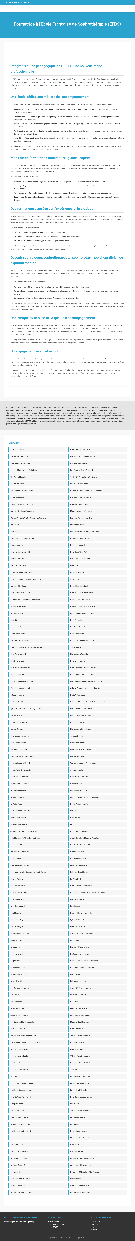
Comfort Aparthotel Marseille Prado (83, 457)
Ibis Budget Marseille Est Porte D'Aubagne (86, 681)
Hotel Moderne (16, 1002)
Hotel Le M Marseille (78, 545)
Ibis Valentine (75, 811)
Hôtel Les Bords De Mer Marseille (22, 538)
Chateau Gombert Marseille (20, 763)
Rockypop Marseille (17, 1186)
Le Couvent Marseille (18, 790)
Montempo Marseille (18, 968)
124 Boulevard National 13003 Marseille (25, 1042)
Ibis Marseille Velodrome (19, 852)
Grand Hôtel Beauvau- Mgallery (81, 497)
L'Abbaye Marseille (77, 1042)
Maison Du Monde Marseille (20, 688)
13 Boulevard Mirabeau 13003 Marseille (25, 600)
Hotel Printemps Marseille (20, 1179)
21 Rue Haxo (75, 579)
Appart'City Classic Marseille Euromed (84, 933)
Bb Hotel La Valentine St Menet (22, 1083)
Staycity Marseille (17, 559)
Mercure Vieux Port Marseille (81, 511)
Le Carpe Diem (15, 947)
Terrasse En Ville (76, 736)
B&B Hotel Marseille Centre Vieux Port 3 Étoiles (28, 872)
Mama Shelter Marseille (79, 484)
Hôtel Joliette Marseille (79, 777)
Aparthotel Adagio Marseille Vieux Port (84, 838)
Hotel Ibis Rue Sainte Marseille (81, 593)
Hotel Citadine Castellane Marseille (83, 668)
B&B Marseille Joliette (78, 981)
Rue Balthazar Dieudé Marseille (22, 1022)
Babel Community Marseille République (25, 838)
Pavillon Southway (77, 756)
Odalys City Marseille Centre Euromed (84, 477)
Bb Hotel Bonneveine (18, 858)
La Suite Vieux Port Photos (80, 1083)
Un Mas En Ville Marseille (19, 1070)
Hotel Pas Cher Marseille (19, 640)
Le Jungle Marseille (77, 1117)
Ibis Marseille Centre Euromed (81, 470)
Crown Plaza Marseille (18, 497)
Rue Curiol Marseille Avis (79, 947)
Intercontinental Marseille (20, 627)
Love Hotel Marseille (18, 906)
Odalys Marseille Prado (19, 1056)
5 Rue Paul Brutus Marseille (80, 1186)
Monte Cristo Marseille (18, 818)
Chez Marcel (75, 818)
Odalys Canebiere (17, 1138)
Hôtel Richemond (16, 1145)
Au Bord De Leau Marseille (80, 1192)
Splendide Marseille (77, 920)
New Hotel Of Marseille (19, 777)
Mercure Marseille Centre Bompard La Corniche (28, 518)
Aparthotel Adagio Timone (80, 504)
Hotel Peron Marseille (18, 654)
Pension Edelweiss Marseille (81, 913)
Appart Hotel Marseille (18, 722)
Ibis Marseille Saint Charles (20, 457)
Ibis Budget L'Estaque (18, 586)
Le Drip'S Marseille (17, 797)
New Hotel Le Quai (17, 661)
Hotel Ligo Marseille (77, 1029)
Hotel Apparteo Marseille (19, 1152)
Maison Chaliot (76, 974)
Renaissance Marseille (78, 865)
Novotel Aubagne (16, 545)
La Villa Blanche (76, 879)
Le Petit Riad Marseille (78, 1090)
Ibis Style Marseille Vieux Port (81, 518)
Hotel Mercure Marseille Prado (21, 491)
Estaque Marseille (17, 695)
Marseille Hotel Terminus (79, 1022)
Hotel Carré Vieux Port (78, 552)
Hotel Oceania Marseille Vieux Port (83, 640)
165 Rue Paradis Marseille (80, 1036)
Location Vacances (77, 572)
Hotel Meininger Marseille (20, 463)
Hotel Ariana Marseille (78, 1131)
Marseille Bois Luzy (77, 927)
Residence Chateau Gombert (21, 1090)
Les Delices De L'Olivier (19, 1158)
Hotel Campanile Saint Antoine (81, 675)
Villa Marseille (75, 647)
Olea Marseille (15, 913)
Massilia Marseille (77, 899)
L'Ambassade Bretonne (79, 831)
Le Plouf (73, 824)
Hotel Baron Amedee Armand (81, 1097)
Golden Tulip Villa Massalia (20, 770)
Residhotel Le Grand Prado (80, 559)
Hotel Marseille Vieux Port (20, 593)
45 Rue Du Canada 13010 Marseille (23, 831)
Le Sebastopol (75, 906)
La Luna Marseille (17, 675)
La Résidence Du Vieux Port (20, 784)
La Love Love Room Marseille (21, 1192)
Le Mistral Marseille (17, 886)
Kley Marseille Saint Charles (80, 729)
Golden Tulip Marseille (78, 463)
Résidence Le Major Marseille (21, 1131)
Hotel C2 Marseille (77, 634)
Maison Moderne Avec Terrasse (82, 709)
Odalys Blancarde (17, 954)
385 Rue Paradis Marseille (80, 1111)
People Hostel (15, 961)
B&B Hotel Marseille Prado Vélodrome (84, 797)
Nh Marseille (15, 532)
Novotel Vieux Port (17, 484)
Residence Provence (18, 1063)
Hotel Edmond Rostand (79, 586)
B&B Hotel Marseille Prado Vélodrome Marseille (88, 702)
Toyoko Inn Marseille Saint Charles (83, 763)
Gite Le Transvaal (76, 1152)
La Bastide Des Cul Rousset (20, 1124)
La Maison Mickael (17, 1008)
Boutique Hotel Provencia (79, 954)
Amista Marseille (76, 770)
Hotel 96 (13, 620)
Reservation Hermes (78, 743)
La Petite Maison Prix (18, 804)
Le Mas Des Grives (17, 981)
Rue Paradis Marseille (18, 750)
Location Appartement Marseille (82, 613)
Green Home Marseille (78, 858)
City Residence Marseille (19, 988)
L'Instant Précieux (17, 899)
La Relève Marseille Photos (20, 668)
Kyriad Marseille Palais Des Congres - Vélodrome (28, 709)
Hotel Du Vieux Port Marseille (21, 1097)
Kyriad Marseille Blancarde (20, 566)
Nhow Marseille (76, 620)
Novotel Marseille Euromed (80, 538)
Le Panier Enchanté (17, 1165)
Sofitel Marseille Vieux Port (80, 450)
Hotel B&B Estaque (17, 920)
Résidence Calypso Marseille (81, 1015)
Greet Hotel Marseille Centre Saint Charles (26, 647)
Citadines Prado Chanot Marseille (82, 606)
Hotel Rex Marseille (17, 1111)
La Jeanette (74, 1124)
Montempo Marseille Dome (80, 750)
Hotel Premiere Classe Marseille (82, 886)
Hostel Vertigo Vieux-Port (79, 804)
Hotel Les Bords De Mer (79, 722)
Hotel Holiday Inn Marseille (20, 552)
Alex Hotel (74, 1070)
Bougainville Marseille (18, 824)
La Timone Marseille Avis (19, 1049)
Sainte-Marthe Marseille (19, 1015)
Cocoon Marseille (76, 1049)
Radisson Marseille (17, 450)
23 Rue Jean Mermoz (18, 974)
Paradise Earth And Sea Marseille (82, 845)
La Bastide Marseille (18, 1029)
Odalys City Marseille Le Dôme (21, 681)
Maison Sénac (75, 1179)
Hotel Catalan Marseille (19, 1117)
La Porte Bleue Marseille (19, 933)
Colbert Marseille (76, 784)
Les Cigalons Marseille (78, 1008)
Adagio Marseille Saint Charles (21, 572)
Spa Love (13, 1077)
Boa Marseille (15, 1172)
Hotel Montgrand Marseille (20, 865)
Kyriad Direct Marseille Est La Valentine (85, 1172)
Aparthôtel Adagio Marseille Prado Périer (25, 579)
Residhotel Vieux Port (18, 606)
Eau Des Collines (16, 729)
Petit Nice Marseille (17, 634)
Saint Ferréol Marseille (18, 845)
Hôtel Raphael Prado (18, 743)
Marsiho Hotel (75, 566)
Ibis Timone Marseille (78, 525)
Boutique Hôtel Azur (17, 702)
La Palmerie (74, 940)
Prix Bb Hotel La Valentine (80, 1077)
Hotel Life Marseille (77, 661)
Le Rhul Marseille (16, 613)
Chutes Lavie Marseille (18, 893)
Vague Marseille (16, 940)
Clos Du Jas (74, 1145)
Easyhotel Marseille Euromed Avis (23, 1036)
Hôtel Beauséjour (16, 927)
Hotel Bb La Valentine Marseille (82, 968)
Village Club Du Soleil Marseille (22, 504)
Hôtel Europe (75, 1002)
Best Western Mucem (78, 695)
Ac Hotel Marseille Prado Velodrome (24, 470)
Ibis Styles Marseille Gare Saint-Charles (85, 532)
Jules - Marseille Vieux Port (80, 1165)
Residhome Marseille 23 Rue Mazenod (84, 1063)
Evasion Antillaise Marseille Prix (82, 1158)
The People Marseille (18, 477)
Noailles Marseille (17, 715)
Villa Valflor (14, 995)
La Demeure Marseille (78, 995)
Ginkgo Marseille (16, 1104)
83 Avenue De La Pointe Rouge (81, 1138)
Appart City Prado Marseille (80, 988)
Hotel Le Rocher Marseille (20, 811)
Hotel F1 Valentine (17, 879)
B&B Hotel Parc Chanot (79, 872)
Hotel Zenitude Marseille (19, 736)
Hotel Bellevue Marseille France (22, 756)
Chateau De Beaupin (78, 852)
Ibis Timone (14, 525)
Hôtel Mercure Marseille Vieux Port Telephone (87, 893)
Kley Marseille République (80, 654)
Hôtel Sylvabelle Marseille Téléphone (84, 961)
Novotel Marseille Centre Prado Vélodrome (86, 491)
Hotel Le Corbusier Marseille (81, 600)
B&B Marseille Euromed (79, 790)
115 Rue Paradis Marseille (80, 1056)
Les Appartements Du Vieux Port (82, 715)
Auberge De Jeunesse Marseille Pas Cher (85, 688)
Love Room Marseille (78, 627)
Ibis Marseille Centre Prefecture (22, 511)
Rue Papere (74, 1104)
